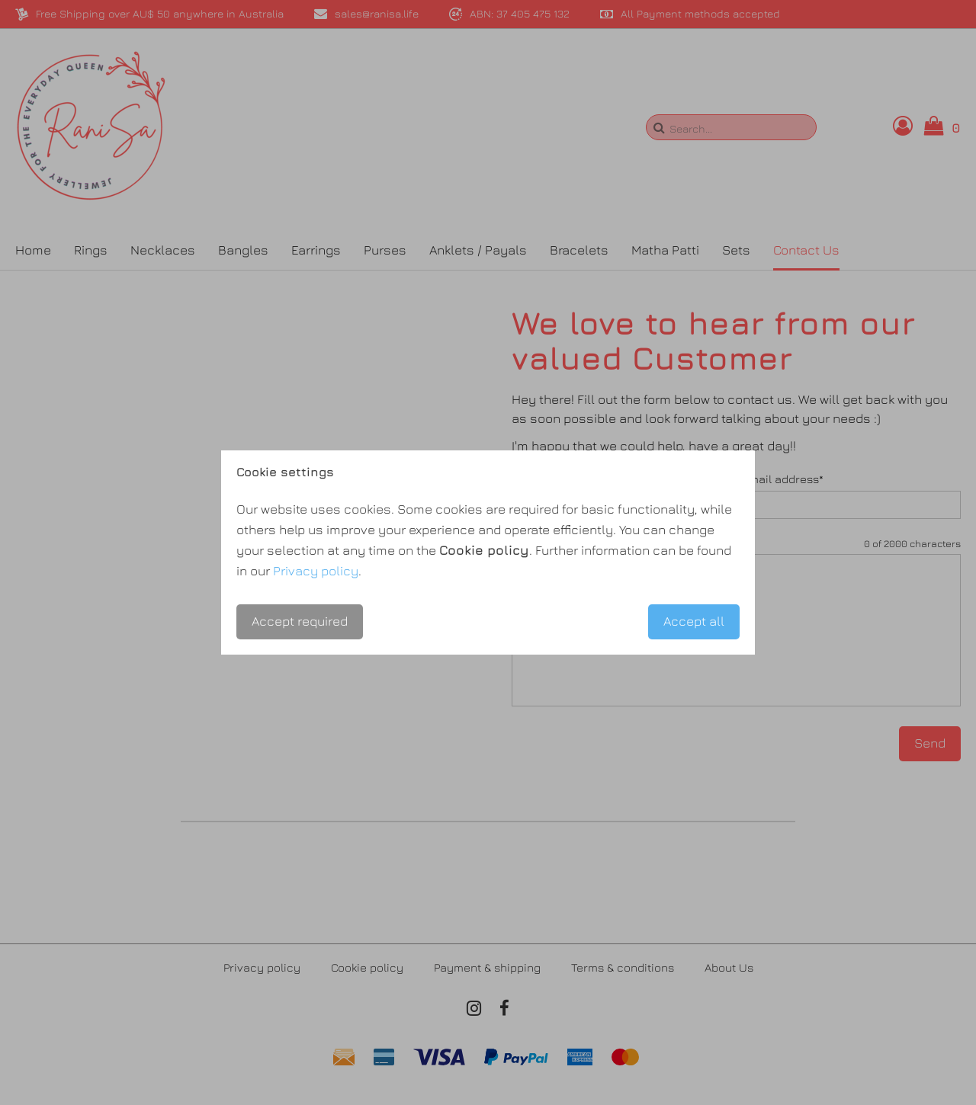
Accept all (693, 621)
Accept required (300, 621)
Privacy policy (315, 570)
